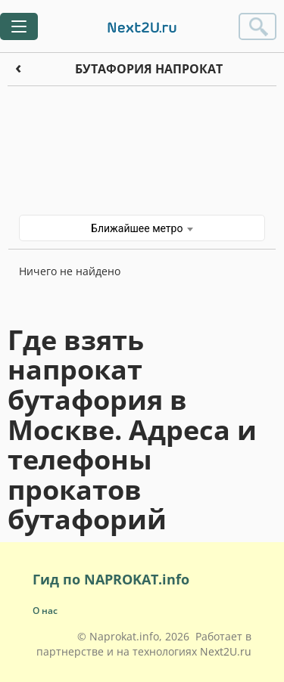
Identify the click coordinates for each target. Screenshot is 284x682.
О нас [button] (45, 610)
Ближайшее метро (142, 228)
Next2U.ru (225, 651)
